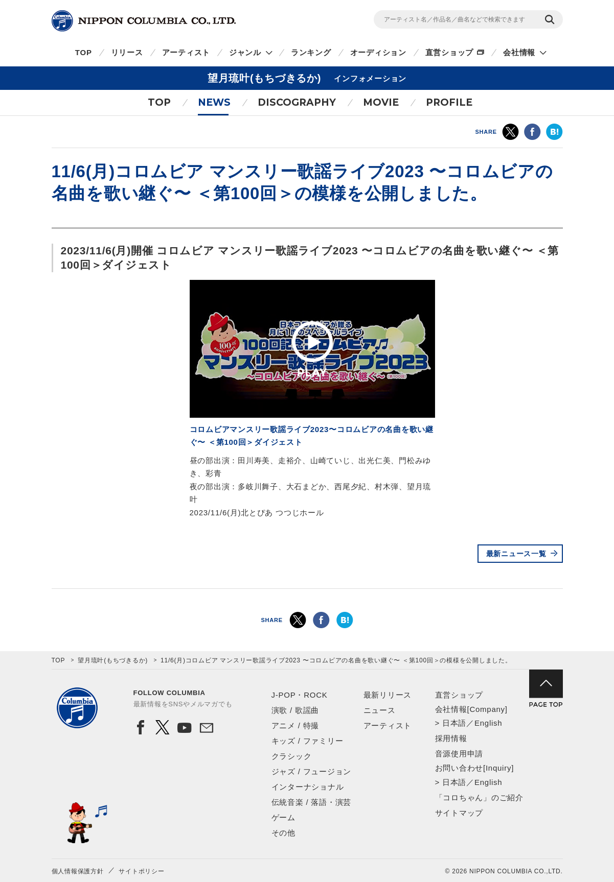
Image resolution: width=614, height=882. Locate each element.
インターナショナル (307, 786)
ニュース (379, 710)
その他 (283, 832)
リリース (127, 52)
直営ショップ (449, 52)
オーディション (378, 52)
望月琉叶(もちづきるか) (113, 660)
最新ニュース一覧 (516, 554)
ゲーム (283, 817)
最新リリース (387, 694)
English (488, 723)
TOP (83, 52)
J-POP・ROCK (299, 694)
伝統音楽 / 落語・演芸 (311, 802)
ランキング (311, 52)
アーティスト (186, 52)
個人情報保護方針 (78, 871)
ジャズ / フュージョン (311, 771)
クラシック (291, 756)
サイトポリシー (141, 871)
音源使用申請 (459, 753)
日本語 (454, 723)
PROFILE (449, 102)
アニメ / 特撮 (295, 725)
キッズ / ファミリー (307, 740)
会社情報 (519, 52)
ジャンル (245, 52)
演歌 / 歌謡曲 (295, 710)
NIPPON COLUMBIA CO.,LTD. (144, 21)
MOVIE (381, 102)
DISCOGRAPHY (297, 102)
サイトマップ (459, 812)
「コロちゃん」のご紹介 (479, 797)
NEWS (214, 102)
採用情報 (451, 738)
